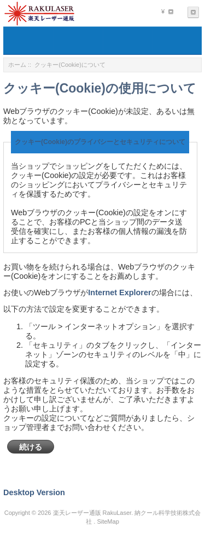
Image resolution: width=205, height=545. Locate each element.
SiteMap (108, 521)
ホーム (17, 64)
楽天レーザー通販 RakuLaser (92, 512)
